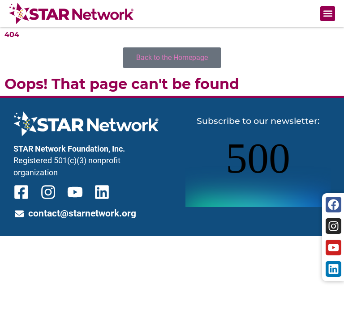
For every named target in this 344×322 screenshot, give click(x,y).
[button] (327, 13)
